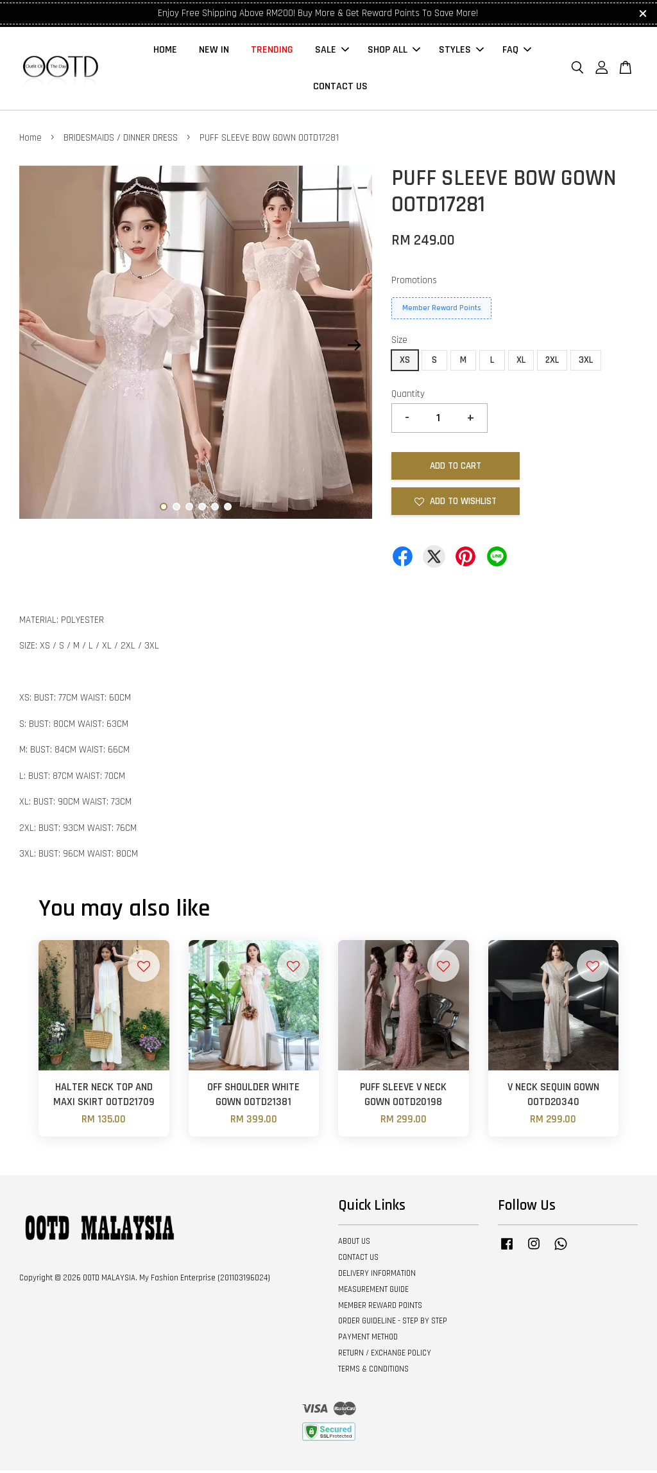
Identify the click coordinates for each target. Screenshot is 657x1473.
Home (30, 141)
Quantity (408, 396)
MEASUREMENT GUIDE (373, 1292)
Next (355, 348)
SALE (332, 51)
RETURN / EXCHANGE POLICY (384, 1356)
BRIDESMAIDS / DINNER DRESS (121, 141)
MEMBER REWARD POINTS (380, 1308)
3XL (586, 362)
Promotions (414, 283)
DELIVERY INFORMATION (377, 1276)
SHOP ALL (394, 51)
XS (405, 362)
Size (399, 343)
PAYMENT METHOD (368, 1340)
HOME (165, 51)
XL (520, 362)
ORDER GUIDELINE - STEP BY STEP (392, 1324)
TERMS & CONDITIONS (373, 1371)
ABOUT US (354, 1244)
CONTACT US (340, 88)
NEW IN (214, 51)
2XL (552, 362)
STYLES (461, 51)
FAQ (516, 51)
